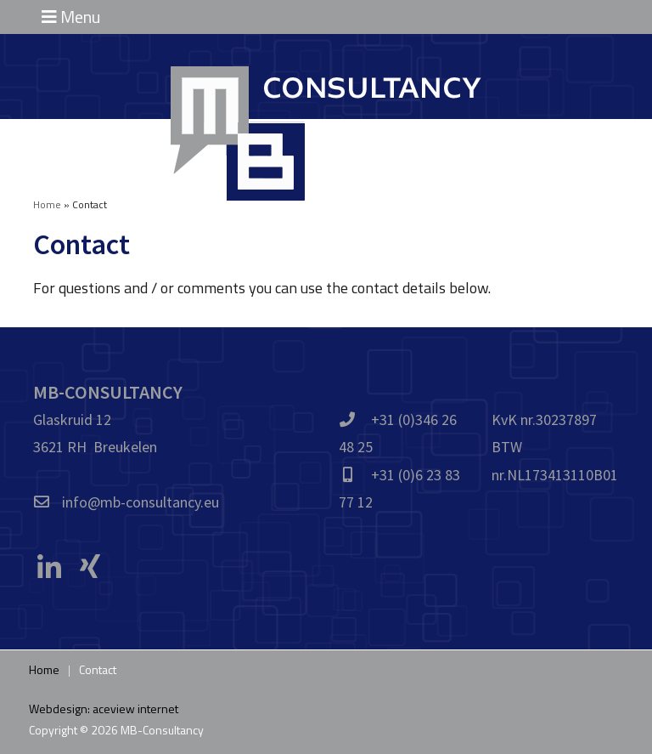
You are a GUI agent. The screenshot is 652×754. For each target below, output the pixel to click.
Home (47, 204)
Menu (71, 17)
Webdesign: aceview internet (103, 708)
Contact (97, 669)
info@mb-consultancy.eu (140, 502)
